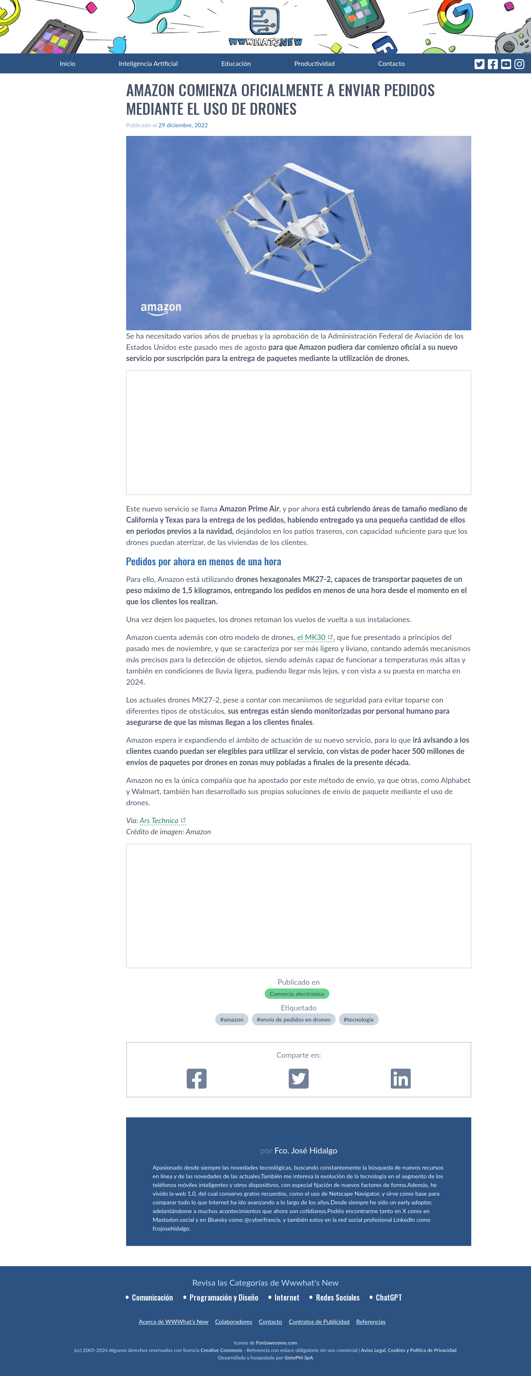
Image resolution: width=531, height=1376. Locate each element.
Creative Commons (221, 1350)
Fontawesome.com (276, 1343)
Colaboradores (233, 1321)
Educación (236, 63)
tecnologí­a (360, 1019)
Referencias (371, 1321)
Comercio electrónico (297, 993)
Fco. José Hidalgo (305, 1150)
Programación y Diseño (224, 1297)
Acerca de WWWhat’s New (173, 1321)
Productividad (315, 63)
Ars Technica (159, 820)
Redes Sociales (338, 1297)
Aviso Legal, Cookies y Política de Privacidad (409, 1350)
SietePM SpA (299, 1357)
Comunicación (152, 1297)
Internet (287, 1297)
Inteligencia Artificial (148, 63)
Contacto (391, 63)
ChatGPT (389, 1297)
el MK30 (311, 637)
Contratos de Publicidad (319, 1321)
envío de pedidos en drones (295, 1019)
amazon (234, 1019)
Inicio (68, 63)
